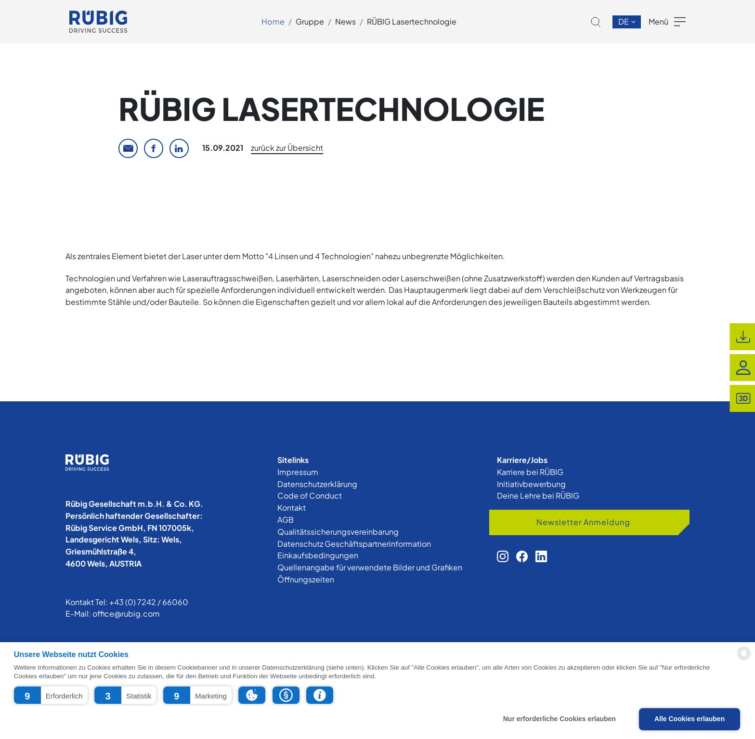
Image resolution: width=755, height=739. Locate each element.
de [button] (624, 21)
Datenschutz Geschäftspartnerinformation (354, 544)
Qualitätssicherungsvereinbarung (338, 532)
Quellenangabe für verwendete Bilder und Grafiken (369, 567)
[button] (51, 695)
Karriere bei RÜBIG (530, 472)
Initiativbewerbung (531, 484)
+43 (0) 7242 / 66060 (148, 602)
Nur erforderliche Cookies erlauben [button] (559, 719)
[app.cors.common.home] (98, 22)
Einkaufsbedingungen (317, 555)
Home (273, 21)
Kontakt (291, 507)
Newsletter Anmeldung (583, 522)
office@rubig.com (126, 613)
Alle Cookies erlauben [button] (689, 719)
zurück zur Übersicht (287, 148)
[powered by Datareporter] (744, 659)
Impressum (297, 472)
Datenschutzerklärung (317, 484)
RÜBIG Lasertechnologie (411, 21)
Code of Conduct (309, 495)
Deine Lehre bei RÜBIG (538, 495)
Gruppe (310, 21)
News (345, 21)
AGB (285, 520)
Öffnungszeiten (305, 579)
